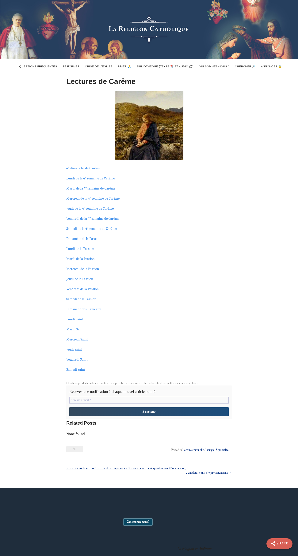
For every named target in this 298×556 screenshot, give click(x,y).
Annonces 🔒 (280, 64)
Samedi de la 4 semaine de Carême (93, 228)
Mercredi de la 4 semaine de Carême (95, 198)
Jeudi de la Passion (81, 279)
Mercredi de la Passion (84, 269)
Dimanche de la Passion (85, 238)
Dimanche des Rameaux (85, 309)
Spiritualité (222, 450)
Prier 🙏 (121, 64)
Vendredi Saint (78, 359)
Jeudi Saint (74, 349)
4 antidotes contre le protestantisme (209, 473)
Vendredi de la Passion (84, 289)
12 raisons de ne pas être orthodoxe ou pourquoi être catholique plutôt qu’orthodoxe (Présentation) (126, 468)
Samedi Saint (76, 369)
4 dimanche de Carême (84, 168)
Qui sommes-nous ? (217, 64)
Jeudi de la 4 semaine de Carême (92, 208)
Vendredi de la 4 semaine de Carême (95, 218)
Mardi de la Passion (81, 259)
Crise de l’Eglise (93, 64)
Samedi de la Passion (82, 299)
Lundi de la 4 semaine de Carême (92, 178)
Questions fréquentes (26, 64)
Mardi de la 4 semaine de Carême (93, 188)
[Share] (279, 543)
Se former (62, 64)
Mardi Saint (75, 329)
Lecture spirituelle (193, 450)
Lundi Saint (75, 319)
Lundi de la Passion (81, 248)
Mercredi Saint (78, 339)
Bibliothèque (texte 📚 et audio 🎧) (164, 64)
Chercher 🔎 (251, 64)
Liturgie (210, 450)
